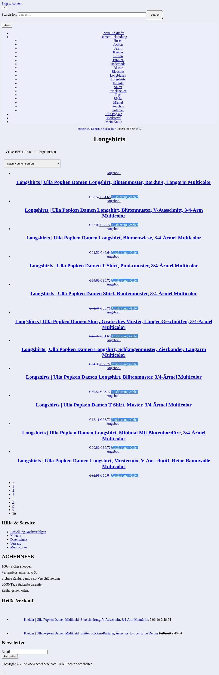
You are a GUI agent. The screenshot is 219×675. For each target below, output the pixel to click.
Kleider (118, 52)
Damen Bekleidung (114, 37)
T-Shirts (118, 83)
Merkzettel (113, 118)
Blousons (118, 71)
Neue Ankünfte (113, 33)
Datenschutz (18, 539)
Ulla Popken (113, 114)
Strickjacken (118, 91)
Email (6, 652)
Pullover (118, 110)
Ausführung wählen (124, 197)
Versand (15, 543)
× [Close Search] (4, 7)
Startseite (83, 128)
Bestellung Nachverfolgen (28, 532)
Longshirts (118, 79)
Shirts (118, 87)
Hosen (118, 40)
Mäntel (118, 102)
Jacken (118, 44)
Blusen (118, 56)
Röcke (118, 98)
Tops (118, 95)
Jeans (118, 48)
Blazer (118, 67)
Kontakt (15, 536)
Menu (6, 25)
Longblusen (118, 75)
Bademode (118, 64)
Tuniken (118, 60)
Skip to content (12, 3)
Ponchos (118, 106)
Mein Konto (113, 122)
